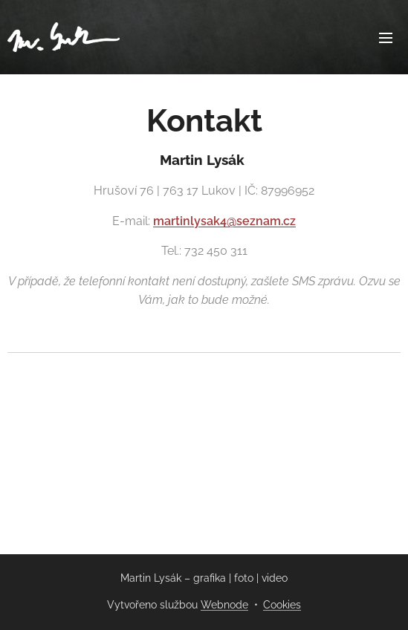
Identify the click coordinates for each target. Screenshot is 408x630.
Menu (385, 38)
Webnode (224, 605)
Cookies (282, 605)
